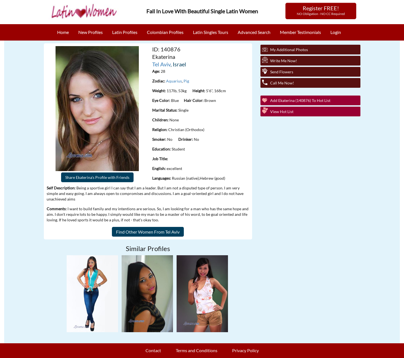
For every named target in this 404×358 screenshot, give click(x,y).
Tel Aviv (161, 64)
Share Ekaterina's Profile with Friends (97, 177)
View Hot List (281, 111)
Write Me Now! (283, 60)
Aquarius (174, 81)
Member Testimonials (300, 32)
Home (63, 32)
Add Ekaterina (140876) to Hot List (300, 100)
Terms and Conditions (196, 350)
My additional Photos (289, 49)
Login (335, 32)
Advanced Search (254, 32)
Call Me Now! (282, 83)
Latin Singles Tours (210, 32)
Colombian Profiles (165, 32)
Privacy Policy (245, 350)
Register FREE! (321, 10)
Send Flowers (281, 71)
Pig (186, 81)
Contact (153, 350)
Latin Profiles (124, 32)
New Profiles (90, 32)
